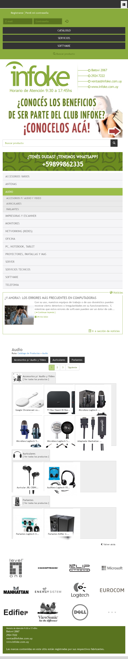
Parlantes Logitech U (27, 534)
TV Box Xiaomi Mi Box (58, 410)
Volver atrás (108, 544)
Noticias (116, 292)
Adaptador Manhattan (89, 441)
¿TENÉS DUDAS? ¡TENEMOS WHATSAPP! (62, 161)
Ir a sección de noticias (104, 331)
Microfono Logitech (89, 410)
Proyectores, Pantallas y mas (25, 254)
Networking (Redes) (18, 231)
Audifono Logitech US (58, 487)
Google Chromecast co (28, 410)
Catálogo (64, 30)
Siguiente (72, 367)
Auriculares (13, 203)
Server (9, 261)
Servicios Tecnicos (17, 269)
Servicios (64, 38)
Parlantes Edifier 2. (58, 534)
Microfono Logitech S (58, 441)
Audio (9, 191)
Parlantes (12, 209)
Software (64, 46)
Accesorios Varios (17, 176)
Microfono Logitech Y (27, 441)
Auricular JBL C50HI (27, 487)
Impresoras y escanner (20, 215)
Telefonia (12, 285)
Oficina (10, 238)
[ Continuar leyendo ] (45, 312)
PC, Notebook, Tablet (20, 246)
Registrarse (17, 12)
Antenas (11, 184)
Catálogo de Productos (29, 353)
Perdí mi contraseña (36, 12)
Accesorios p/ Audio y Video (23, 198)
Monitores (12, 223)
